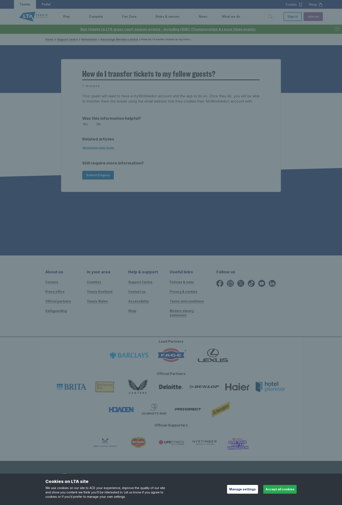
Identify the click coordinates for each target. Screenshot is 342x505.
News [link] (203, 16)
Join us (313, 16)
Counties (94, 282)
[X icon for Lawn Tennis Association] (240, 283)
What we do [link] (231, 16)
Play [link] (66, 16)
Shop (132, 311)
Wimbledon (89, 39)
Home (49, 39)
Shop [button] (316, 5)
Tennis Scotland (99, 291)
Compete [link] (96, 16)
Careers (51, 282)
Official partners (58, 301)
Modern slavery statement (182, 313)
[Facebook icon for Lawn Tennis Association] (219, 283)
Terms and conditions (187, 301)
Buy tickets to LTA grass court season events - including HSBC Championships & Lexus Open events (168, 29)
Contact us (137, 291)
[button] (73, 16)
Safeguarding (56, 311)
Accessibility (138, 301)
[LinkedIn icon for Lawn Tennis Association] (272, 283)
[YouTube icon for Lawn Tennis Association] (261, 283)
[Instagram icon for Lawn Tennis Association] (230, 283)
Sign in (292, 16)
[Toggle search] (270, 16)
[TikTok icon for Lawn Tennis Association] (251, 283)
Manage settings (242, 489)
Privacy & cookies (183, 291)
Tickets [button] (294, 5)
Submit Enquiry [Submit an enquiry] (98, 175)
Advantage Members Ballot (119, 39)
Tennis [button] (25, 4)
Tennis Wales (97, 301)
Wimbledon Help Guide (98, 147)
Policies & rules (182, 282)
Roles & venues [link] (168, 16)
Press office (55, 291)
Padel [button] (46, 4)
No (99, 123)
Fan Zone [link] (129, 16)
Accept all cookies (279, 489)
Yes (85, 123)
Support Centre (67, 39)
